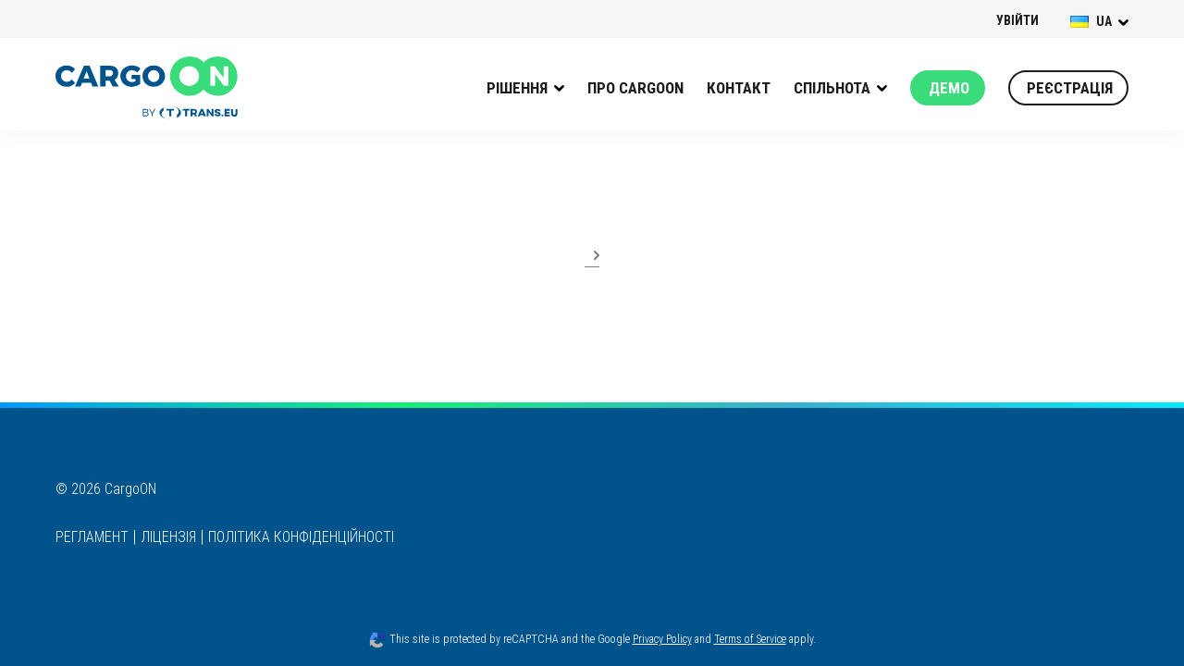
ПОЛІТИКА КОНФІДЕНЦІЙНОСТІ (301, 537)
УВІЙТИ (1017, 20)
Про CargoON (635, 88)
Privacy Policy (662, 639)
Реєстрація (1070, 88)
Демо (949, 88)
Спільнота (832, 88)
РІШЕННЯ (517, 88)
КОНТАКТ (739, 88)
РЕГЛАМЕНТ (92, 537)
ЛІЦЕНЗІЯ (168, 537)
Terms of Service (750, 639)
